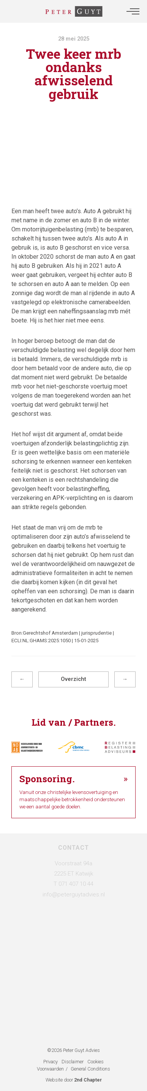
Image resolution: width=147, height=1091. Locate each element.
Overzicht (73, 679)
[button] (132, 11)
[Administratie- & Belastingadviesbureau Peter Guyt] (74, 11)
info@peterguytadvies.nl (74, 894)
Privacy (50, 1061)
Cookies (95, 1061)
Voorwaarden (50, 1069)
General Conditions (90, 1069)
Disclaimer (73, 1061)
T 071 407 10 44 (73, 883)
